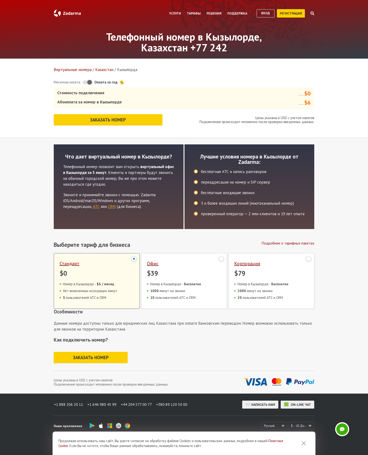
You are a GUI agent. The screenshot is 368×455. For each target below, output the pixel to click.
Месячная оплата (67, 82)
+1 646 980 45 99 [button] (102, 404)
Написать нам (260, 404)
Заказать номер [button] (108, 119)
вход (265, 13)
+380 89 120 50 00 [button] (172, 404)
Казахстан (104, 69)
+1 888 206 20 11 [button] (68, 404)
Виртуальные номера (73, 69)
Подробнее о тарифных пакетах (287, 242)
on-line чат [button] (297, 404)
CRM (112, 205)
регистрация (291, 13)
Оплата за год (109, 82)
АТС (96, 205)
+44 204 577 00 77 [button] (136, 404)
